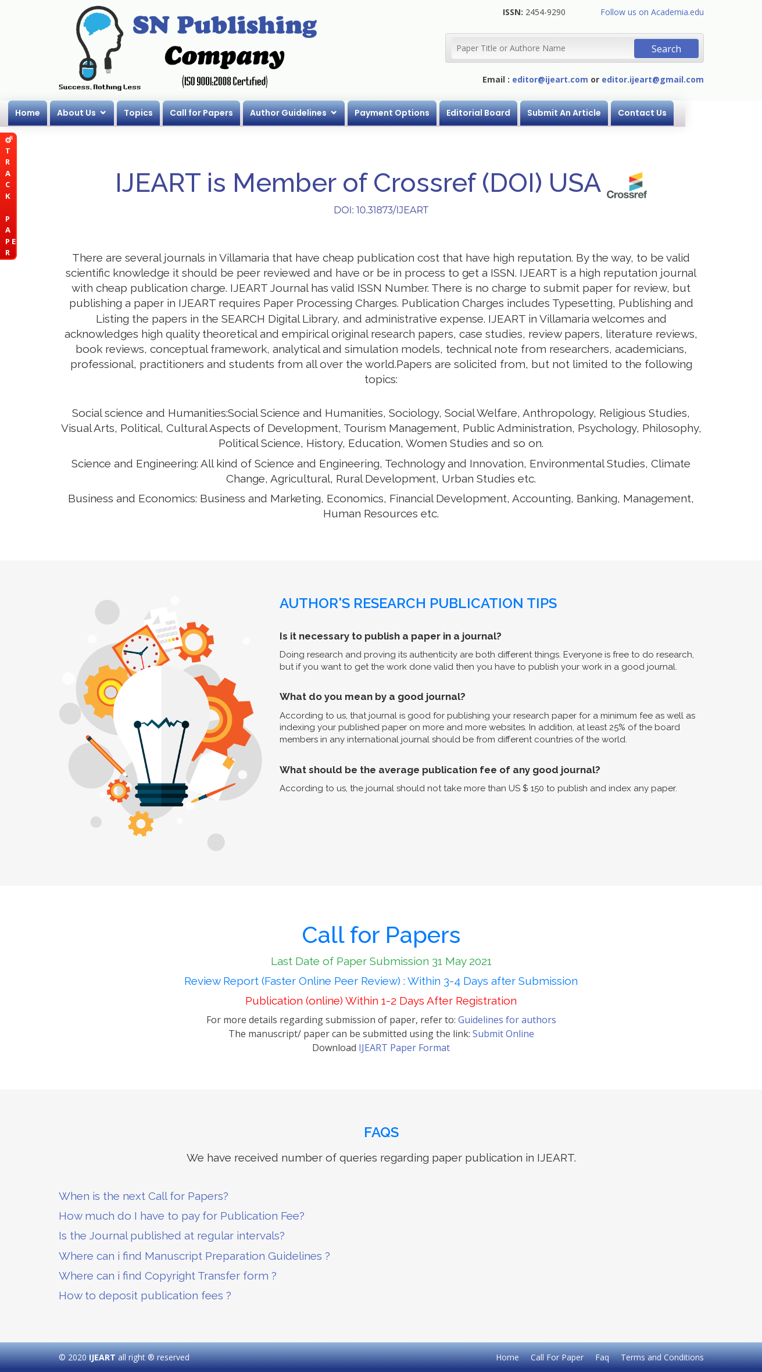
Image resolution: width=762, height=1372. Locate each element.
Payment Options (430, 113)
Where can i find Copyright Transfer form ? (168, 1275)
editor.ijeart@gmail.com (653, 79)
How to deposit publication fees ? (145, 1295)
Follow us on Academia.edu (652, 11)
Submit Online (503, 1033)
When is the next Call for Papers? (143, 1195)
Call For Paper (557, 1357)
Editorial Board (517, 113)
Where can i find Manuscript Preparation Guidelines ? (194, 1255)
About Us (115, 113)
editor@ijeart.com (550, 79)
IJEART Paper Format (404, 1047)
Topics (177, 113)
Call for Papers (240, 113)
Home (66, 113)
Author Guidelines (327, 113)
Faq (602, 1357)
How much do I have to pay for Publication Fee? (182, 1215)
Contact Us (681, 113)
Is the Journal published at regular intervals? (172, 1235)
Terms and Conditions (662, 1357)
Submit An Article (603, 113)
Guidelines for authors (507, 1019)
